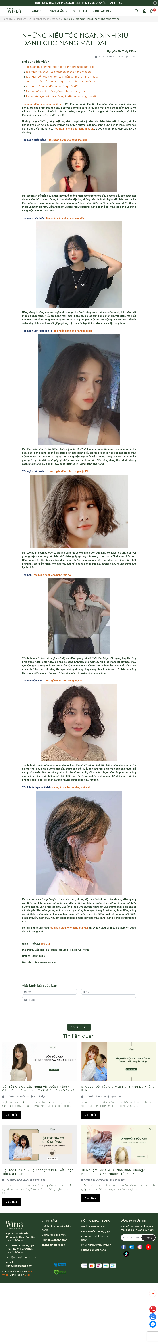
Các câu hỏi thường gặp (95, 1231)
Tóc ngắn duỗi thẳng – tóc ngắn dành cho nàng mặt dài (59, 66)
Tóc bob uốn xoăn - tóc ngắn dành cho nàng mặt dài (58, 91)
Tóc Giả (45, 943)
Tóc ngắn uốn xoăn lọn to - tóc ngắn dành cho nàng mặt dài (62, 76)
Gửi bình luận (79, 1027)
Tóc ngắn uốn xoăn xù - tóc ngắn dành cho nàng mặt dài (61, 81)
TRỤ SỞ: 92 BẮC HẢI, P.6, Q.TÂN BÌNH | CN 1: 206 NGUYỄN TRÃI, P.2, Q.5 (79, 3)
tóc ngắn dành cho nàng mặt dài (68, 140)
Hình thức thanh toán (54, 1239)
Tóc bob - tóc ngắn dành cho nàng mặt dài (52, 86)
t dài (59, 104)
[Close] (155, 3)
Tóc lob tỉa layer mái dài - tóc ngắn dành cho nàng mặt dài (61, 96)
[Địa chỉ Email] (138, 1237)
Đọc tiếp (11, 1114)
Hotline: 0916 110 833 (93, 1226)
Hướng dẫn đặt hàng (93, 1249)
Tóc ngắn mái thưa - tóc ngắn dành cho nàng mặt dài (58, 71)
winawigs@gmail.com (19, 1265)
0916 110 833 (30, 1257)
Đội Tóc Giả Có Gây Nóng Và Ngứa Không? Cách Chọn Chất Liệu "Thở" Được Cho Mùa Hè (38, 1088)
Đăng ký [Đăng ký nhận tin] (148, 1237)
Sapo (28, 1274)
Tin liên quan (79, 1036)
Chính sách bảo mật (54, 1234)
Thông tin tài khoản (53, 1244)
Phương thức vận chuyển (96, 1244)
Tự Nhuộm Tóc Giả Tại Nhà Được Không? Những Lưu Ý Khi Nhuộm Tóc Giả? (113, 1172)
